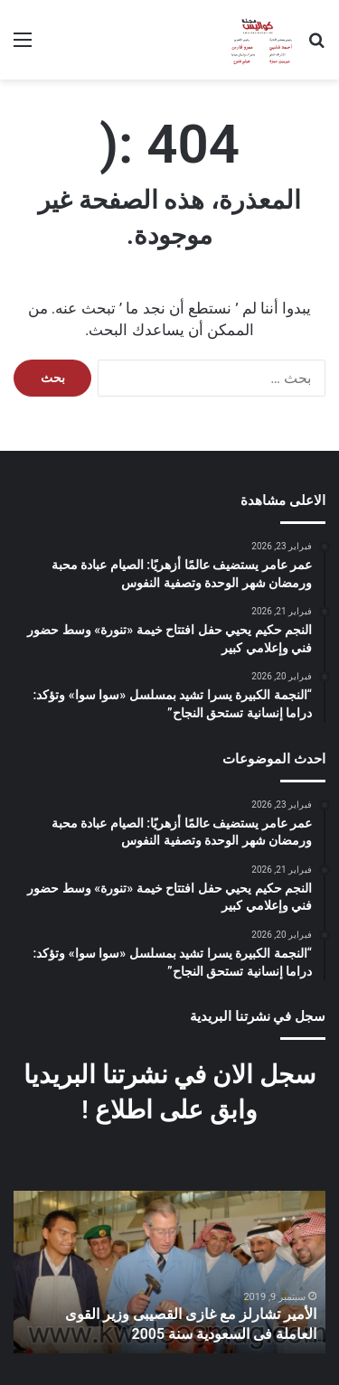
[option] (169, 1272)
